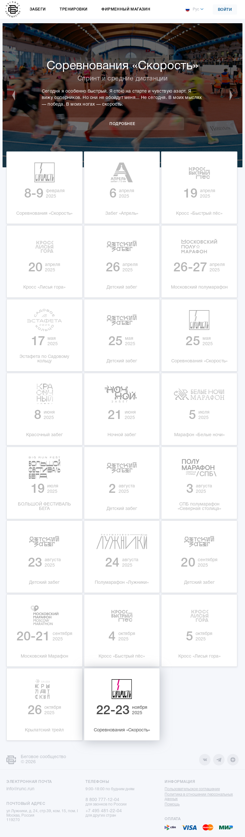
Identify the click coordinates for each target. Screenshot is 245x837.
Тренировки (73, 9)
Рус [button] (192, 9)
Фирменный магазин (125, 9)
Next (228, 95)
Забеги (38, 9)
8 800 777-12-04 (102, 800)
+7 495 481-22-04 (103, 811)
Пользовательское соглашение (192, 789)
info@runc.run (20, 789)
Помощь (172, 804)
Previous (17, 95)
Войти (225, 9)
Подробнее (122, 124)
